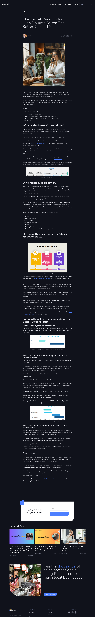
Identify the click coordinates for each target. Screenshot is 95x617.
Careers (50, 612)
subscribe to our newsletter (48, 479)
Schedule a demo (50, 594)
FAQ (30, 614)
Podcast (60, 4)
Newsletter (53, 4)
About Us (75, 4)
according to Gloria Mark (38, 143)
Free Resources (68, 4)
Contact (50, 614)
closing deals (58, 159)
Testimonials (32, 612)
